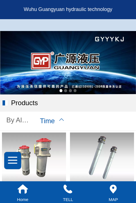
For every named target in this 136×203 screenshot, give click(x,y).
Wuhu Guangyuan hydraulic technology (68, 9)
